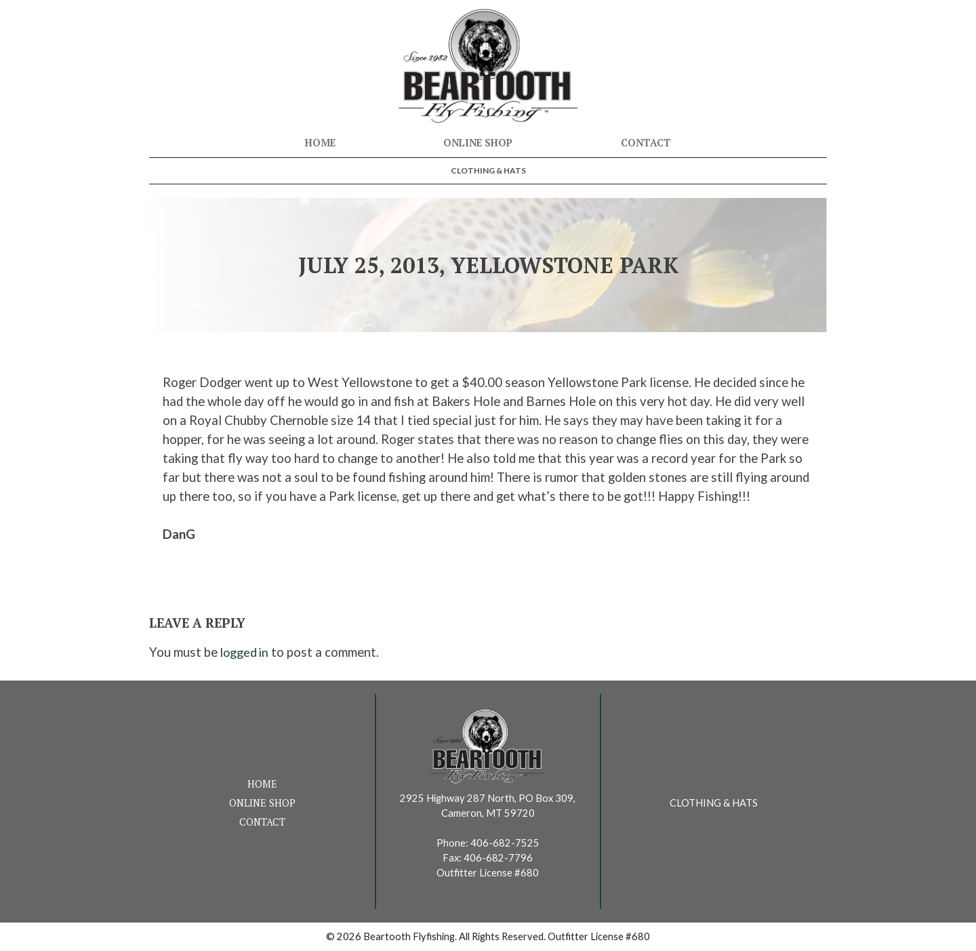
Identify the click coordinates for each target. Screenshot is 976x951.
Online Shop (477, 142)
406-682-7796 (498, 858)
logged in (245, 652)
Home (320, 142)
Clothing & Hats (488, 170)
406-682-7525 (505, 843)
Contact (646, 142)
